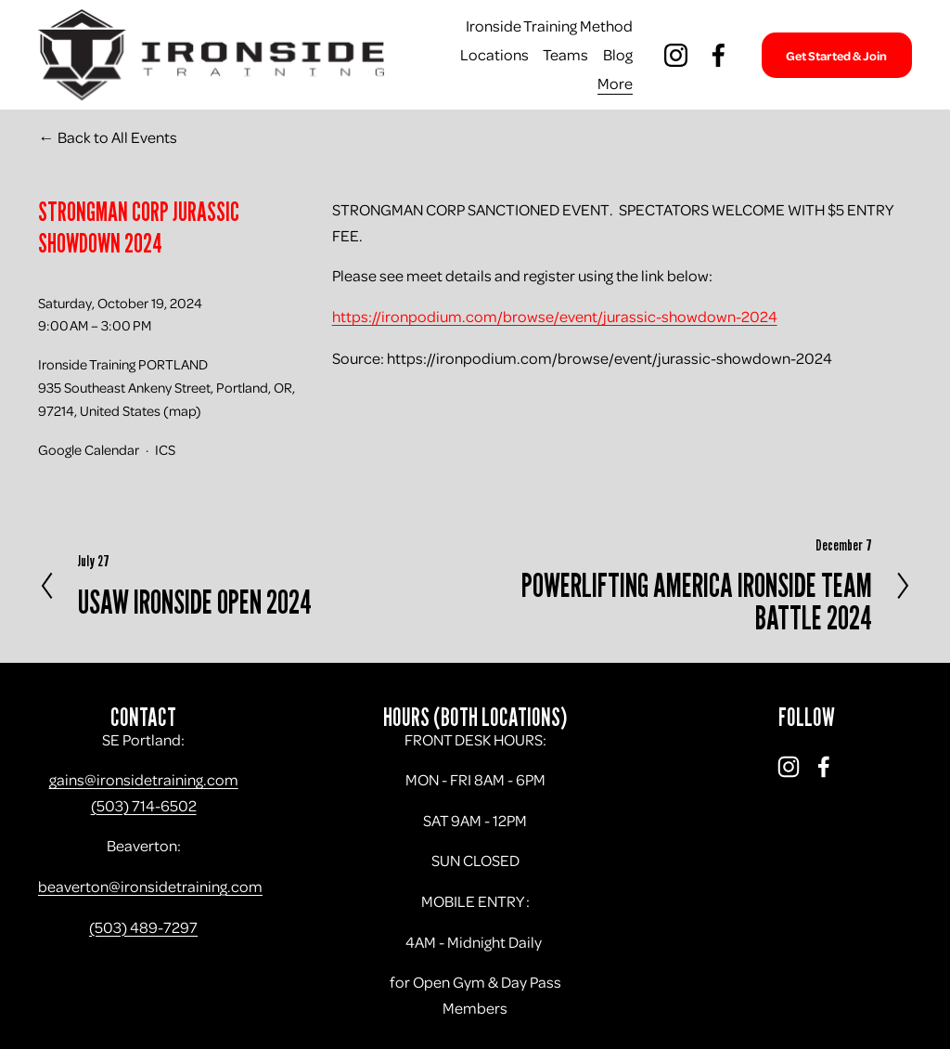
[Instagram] (675, 55)
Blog (618, 54)
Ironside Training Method (549, 25)
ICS (165, 449)
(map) (182, 410)
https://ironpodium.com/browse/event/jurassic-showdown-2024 (554, 316)
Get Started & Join (836, 55)
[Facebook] (718, 55)
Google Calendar (88, 449)
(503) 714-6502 (144, 805)
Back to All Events (117, 137)
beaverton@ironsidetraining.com (150, 886)
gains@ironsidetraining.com (143, 779)
